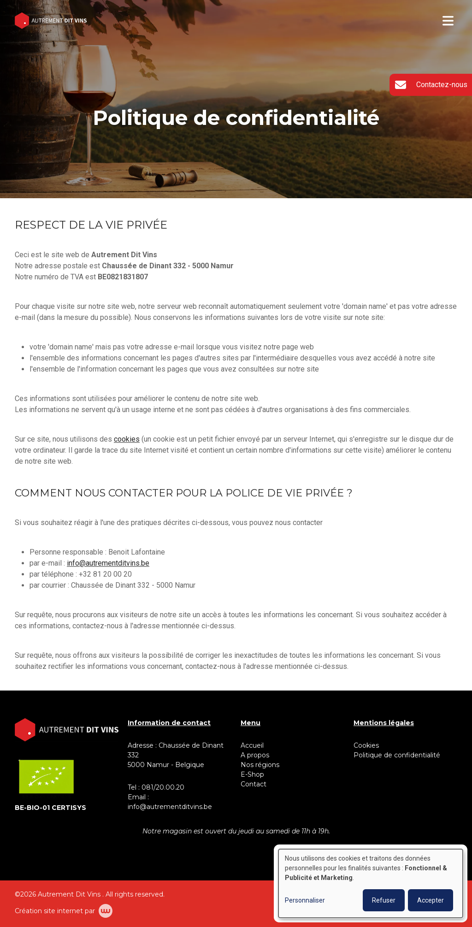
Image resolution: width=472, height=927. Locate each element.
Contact (253, 784)
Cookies (366, 745)
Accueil (252, 745)
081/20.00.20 (163, 787)
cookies (127, 439)
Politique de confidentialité (397, 755)
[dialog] (370, 883)
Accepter (430, 900)
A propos (255, 755)
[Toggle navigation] (448, 21)
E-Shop (253, 774)
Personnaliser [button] (305, 900)
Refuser (383, 900)
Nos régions (260, 765)
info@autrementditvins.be (108, 563)
